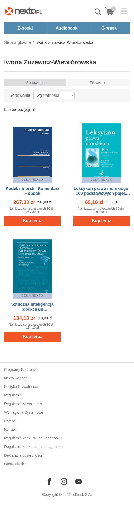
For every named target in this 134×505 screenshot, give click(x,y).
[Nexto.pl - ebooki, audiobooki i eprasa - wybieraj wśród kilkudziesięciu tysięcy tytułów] (23, 11)
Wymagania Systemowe (23, 412)
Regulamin (13, 395)
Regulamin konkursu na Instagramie (33, 447)
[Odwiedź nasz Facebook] (49, 481)
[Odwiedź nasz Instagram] (64, 481)
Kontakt (10, 429)
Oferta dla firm (15, 464)
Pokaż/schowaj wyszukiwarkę (98, 12)
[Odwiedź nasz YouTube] (78, 481)
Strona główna (17, 42)
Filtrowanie (99, 83)
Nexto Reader (15, 378)
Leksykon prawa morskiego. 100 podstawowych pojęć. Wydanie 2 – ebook (101, 193)
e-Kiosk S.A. (82, 494)
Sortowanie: (20, 95)
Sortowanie (35, 83)
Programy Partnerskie (21, 369)
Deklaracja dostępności (23, 455)
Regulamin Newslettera (23, 404)
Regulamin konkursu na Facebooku (33, 438)
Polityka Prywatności (21, 386)
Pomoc (10, 421)
